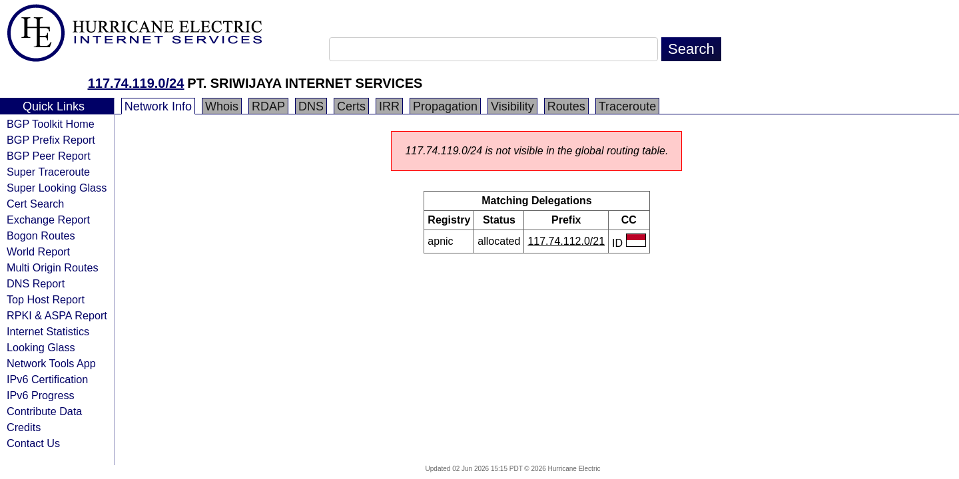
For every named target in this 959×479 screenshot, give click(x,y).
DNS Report (36, 283)
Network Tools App (51, 363)
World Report (38, 251)
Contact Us (33, 443)
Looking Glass (41, 347)
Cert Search (35, 204)
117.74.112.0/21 (566, 241)
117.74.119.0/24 (136, 83)
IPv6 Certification (47, 379)
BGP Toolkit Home (51, 124)
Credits (24, 427)
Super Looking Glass (57, 188)
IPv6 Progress (41, 395)
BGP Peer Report (49, 156)
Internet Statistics (48, 331)
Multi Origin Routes (53, 267)
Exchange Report (48, 220)
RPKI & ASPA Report (57, 315)
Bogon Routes (41, 235)
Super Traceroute (48, 172)
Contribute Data (44, 411)
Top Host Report (46, 299)
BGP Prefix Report (51, 140)
